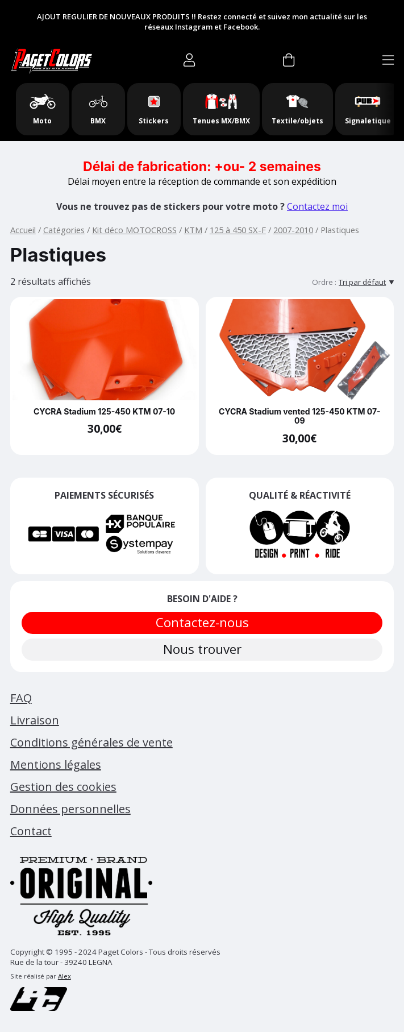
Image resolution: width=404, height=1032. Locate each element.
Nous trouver (202, 649)
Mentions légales (55, 764)
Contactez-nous (202, 622)
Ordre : (324, 282)
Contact (31, 831)
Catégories (64, 229)
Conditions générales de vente (91, 742)
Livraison (34, 720)
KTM (193, 229)
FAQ (21, 698)
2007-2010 (293, 229)
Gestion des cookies (63, 786)
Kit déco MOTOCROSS (134, 229)
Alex (64, 976)
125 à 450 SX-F (238, 229)
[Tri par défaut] (366, 282)
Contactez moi (317, 206)
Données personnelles (70, 809)
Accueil (23, 229)
